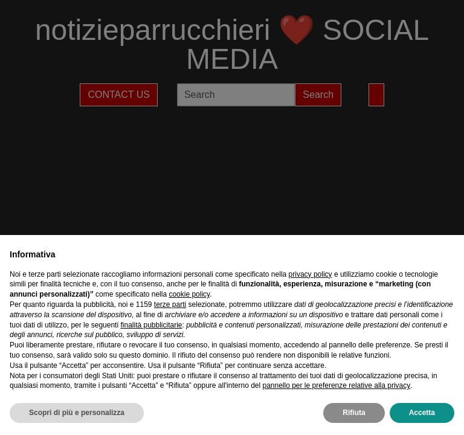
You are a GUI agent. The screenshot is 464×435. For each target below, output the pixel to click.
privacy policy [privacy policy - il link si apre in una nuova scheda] (310, 274)
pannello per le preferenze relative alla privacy (336, 385)
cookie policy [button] (189, 294)
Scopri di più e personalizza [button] (76, 412)
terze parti (170, 304)
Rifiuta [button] (354, 412)
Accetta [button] (422, 412)
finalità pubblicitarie (151, 325)
